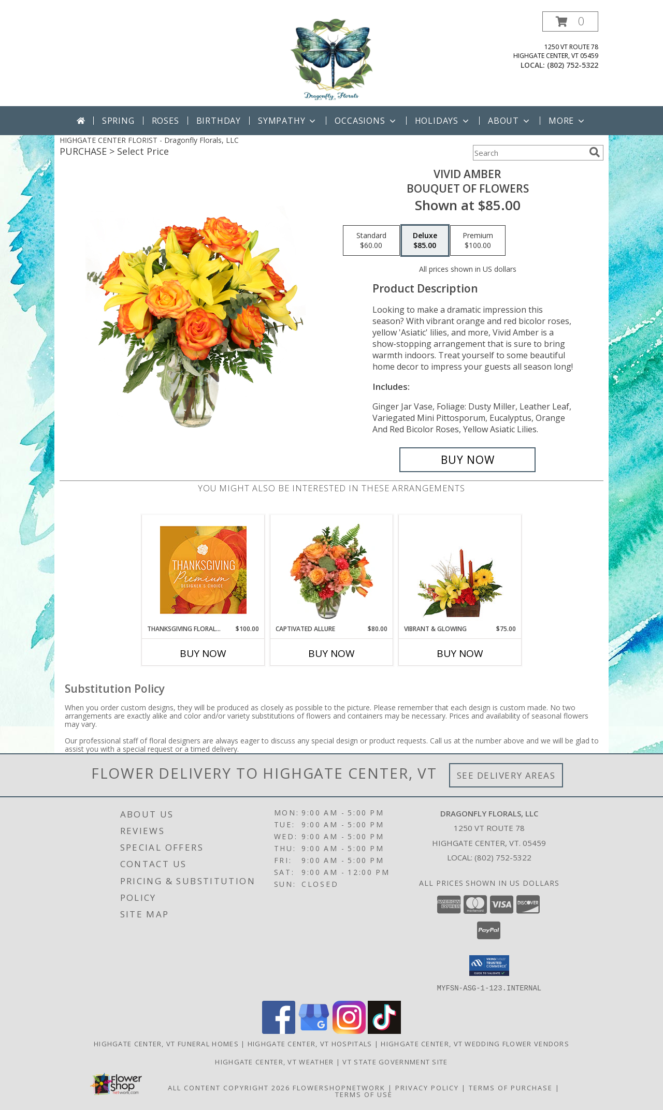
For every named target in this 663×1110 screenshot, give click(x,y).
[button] (570, 21)
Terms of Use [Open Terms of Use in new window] (364, 1094)
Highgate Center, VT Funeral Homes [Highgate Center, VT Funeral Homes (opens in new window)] (166, 1043)
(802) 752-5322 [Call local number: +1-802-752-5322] (572, 65)
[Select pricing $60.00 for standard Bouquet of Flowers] (371, 241)
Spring (118, 120)
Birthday (218, 120)
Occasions (366, 120)
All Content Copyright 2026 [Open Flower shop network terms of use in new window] (229, 1087)
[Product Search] (528, 152)
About (509, 120)
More (567, 120)
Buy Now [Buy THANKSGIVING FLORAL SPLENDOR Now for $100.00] (203, 653)
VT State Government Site (395, 1061)
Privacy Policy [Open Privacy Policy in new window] (427, 1087)
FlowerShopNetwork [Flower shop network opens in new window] (339, 1087)
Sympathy (288, 120)
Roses (165, 120)
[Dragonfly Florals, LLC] (331, 59)
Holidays (443, 120)
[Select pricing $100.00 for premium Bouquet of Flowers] (478, 241)
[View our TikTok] (384, 1030)
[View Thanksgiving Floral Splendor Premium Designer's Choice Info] (203, 569)
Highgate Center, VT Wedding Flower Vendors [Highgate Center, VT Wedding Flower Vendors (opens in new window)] (475, 1043)
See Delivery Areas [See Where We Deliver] (506, 775)
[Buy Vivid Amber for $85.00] (467, 459)
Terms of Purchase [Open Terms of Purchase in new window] (511, 1087)
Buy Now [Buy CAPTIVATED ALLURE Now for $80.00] (331, 653)
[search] (594, 152)
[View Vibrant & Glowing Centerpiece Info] (460, 569)
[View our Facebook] (278, 1030)
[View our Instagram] (349, 1030)
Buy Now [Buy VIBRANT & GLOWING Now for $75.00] (460, 653)
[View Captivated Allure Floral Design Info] (332, 569)
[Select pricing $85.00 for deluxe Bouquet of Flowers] (425, 241)
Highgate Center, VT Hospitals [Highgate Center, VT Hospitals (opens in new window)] (310, 1043)
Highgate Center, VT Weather (274, 1061)
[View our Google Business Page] (313, 1030)
